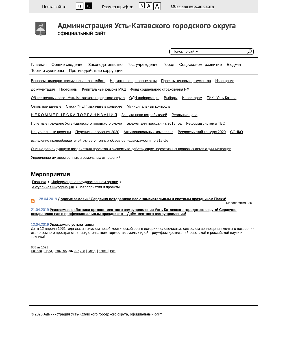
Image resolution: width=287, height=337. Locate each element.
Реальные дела (184, 115)
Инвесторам (192, 98)
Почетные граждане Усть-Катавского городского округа (76, 123)
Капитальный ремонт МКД (104, 89)
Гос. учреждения (143, 64)
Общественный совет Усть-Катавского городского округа (78, 98)
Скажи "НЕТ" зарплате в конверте (94, 106)
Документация (43, 89)
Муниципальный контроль (148, 106)
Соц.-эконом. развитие (200, 64)
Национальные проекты (51, 132)
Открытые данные (46, 106)
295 (64, 251)
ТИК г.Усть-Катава (222, 98)
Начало (36, 251)
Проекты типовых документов (186, 81)
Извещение (224, 81)
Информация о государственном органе (84, 182)
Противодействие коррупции (95, 70)
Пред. (48, 251)
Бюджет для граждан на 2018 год (154, 123)
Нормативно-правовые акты (133, 81)
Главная (39, 64)
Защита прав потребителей (144, 115)
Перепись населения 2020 (97, 132)
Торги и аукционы (47, 70)
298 (82, 251)
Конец (103, 251)
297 (76, 251)
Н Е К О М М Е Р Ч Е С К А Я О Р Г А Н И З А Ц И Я (74, 115)
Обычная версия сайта (192, 6)
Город (168, 64)
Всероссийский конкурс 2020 (202, 132)
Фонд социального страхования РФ (159, 89)
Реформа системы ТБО (205, 123)
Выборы (171, 98)
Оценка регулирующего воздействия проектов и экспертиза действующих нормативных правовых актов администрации (131, 149)
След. (92, 251)
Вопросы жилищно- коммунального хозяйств (68, 81)
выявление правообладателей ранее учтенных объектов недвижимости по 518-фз (99, 140)
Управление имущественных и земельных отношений (75, 157)
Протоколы (68, 89)
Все (112, 251)
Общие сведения (67, 64)
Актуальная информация (53, 187)
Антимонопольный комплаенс (148, 132)
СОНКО (236, 132)
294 (58, 251)
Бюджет (234, 64)
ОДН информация (144, 98)
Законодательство (105, 64)
